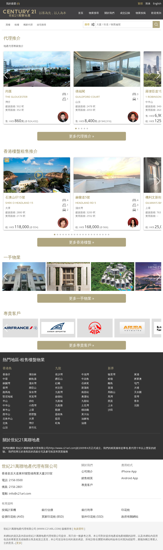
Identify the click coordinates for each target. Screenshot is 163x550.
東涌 (136, 374)
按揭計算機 (9, 510)
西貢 (110, 401)
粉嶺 (110, 378)
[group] (24, 276)
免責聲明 (79, 528)
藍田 (57, 418)
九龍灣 (59, 392)
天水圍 (138, 392)
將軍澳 (138, 378)
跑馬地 (6, 392)
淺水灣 (32, 383)
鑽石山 (59, 378)
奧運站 (85, 396)
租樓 (17, 24)
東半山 (6, 409)
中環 (5, 378)
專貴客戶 (87, 485)
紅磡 (57, 383)
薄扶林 (32, 374)
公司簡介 (87, 471)
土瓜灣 (85, 405)
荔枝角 (59, 414)
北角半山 (8, 418)
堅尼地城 (8, 396)
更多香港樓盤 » (81, 242)
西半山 (6, 414)
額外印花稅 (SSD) (92, 516)
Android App (129, 478)
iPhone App (129, 471)
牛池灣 (85, 374)
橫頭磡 (85, 409)
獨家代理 (28, 24)
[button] (158, 75)
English (157, 3)
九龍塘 (59, 405)
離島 (110, 383)
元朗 (136, 405)
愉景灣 (111, 374)
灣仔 (31, 423)
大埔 (136, 387)
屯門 (136, 383)
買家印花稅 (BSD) (53, 516)
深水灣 (32, 392)
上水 (110, 405)
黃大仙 (85, 414)
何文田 (59, 387)
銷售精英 (87, 478)
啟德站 (59, 396)
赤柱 (31, 401)
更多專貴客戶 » (81, 345)
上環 (31, 409)
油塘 (83, 423)
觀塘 (57, 409)
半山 (5, 401)
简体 (147, 3)
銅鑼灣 (6, 383)
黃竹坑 (32, 427)
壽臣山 (32, 387)
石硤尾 (85, 383)
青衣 (136, 401)
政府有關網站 (129, 516)
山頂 (5, 427)
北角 (5, 423)
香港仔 (6, 374)
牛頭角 (85, 378)
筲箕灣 (32, 396)
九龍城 (59, 401)
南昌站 (85, 392)
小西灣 (32, 405)
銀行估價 (47, 510)
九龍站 (85, 401)
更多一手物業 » (81, 298)
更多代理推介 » (81, 136)
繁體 (140, 3)
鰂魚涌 (32, 378)
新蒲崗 (85, 387)
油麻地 (85, 418)
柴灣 (5, 387)
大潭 (31, 418)
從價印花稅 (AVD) (13, 516)
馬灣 (110, 396)
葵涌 (110, 387)
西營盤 (32, 414)
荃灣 (136, 396)
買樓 (8, 24)
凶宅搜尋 (41, 24)
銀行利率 (87, 510)
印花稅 (125, 510)
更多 (18, 543)
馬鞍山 (111, 392)
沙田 (110, 409)
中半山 (6, 405)
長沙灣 (59, 374)
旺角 (57, 423)
